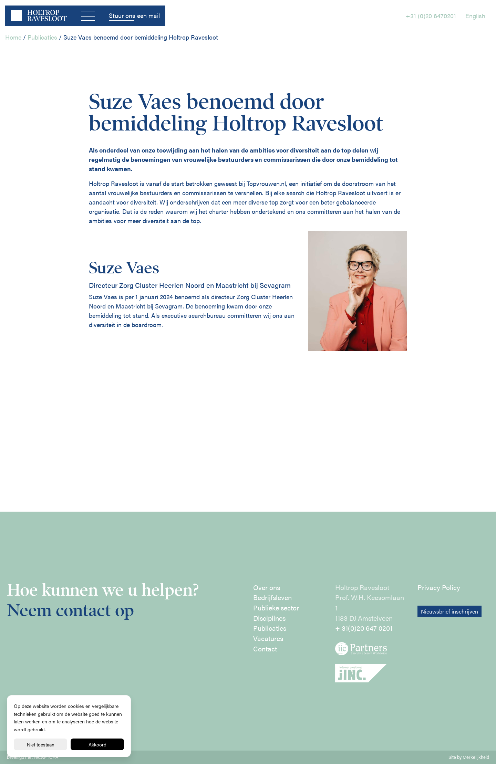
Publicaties (42, 37)
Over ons (266, 587)
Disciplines (269, 618)
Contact (265, 648)
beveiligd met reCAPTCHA (33, 757)
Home (13, 37)
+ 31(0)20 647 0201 (363, 628)
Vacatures (268, 638)
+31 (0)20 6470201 (431, 15)
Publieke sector (276, 608)
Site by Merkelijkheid (468, 757)
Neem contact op (70, 610)
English (475, 15)
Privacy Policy (438, 587)
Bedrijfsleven (272, 597)
